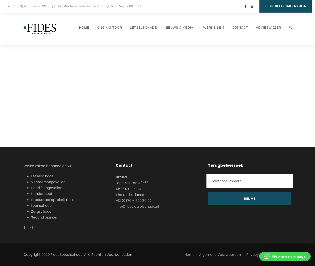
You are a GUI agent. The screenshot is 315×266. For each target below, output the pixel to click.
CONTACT (240, 27)
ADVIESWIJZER (268, 27)
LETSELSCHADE (143, 27)
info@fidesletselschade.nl (78, 6)
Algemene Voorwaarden (220, 254)
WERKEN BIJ (213, 27)
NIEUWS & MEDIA (179, 27)
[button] (285, 256)
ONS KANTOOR (109, 27)
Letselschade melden (286, 6)
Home (189, 254)
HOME (84, 27)
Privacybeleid (257, 254)
